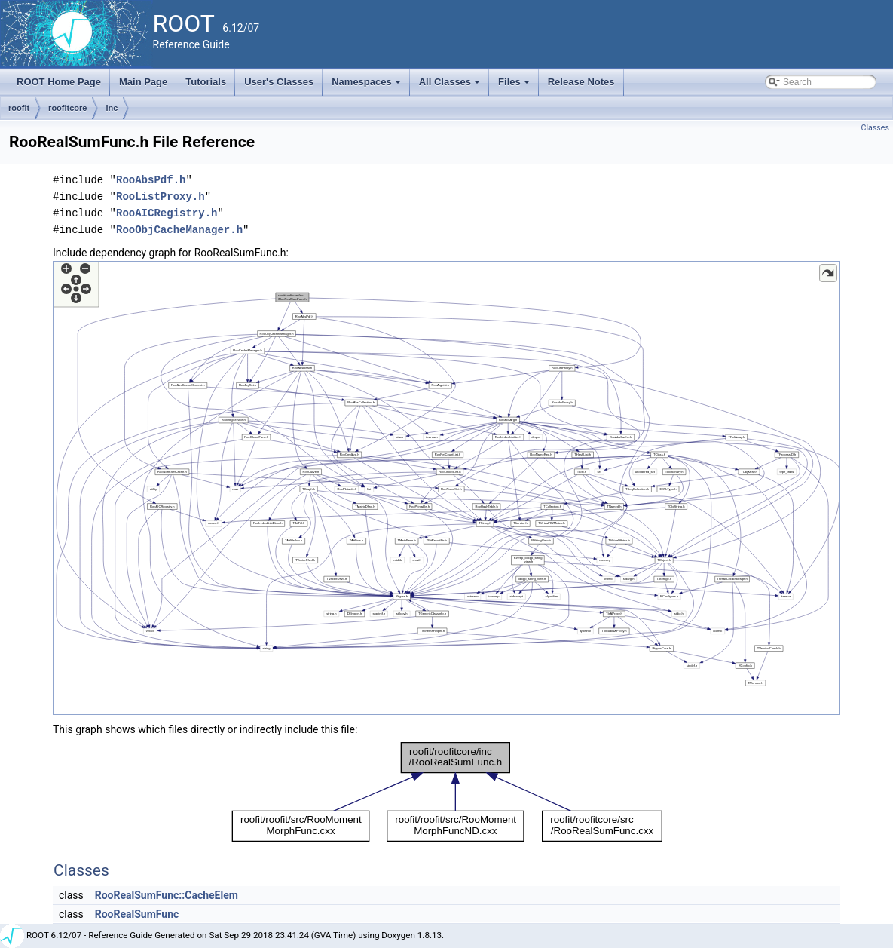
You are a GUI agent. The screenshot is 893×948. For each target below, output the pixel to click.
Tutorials (205, 81)
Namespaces (367, 86)
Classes (875, 128)
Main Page (143, 81)
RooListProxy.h (160, 196)
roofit (18, 107)
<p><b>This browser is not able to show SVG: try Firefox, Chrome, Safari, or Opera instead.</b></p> (446, 488)
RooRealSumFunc (137, 914)
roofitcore (67, 107)
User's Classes (278, 81)
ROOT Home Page (59, 81)
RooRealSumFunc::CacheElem (166, 895)
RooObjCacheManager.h (179, 229)
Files (515, 86)
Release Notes (581, 81)
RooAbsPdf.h (150, 180)
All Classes (451, 86)
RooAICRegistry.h (166, 213)
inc (112, 107)
